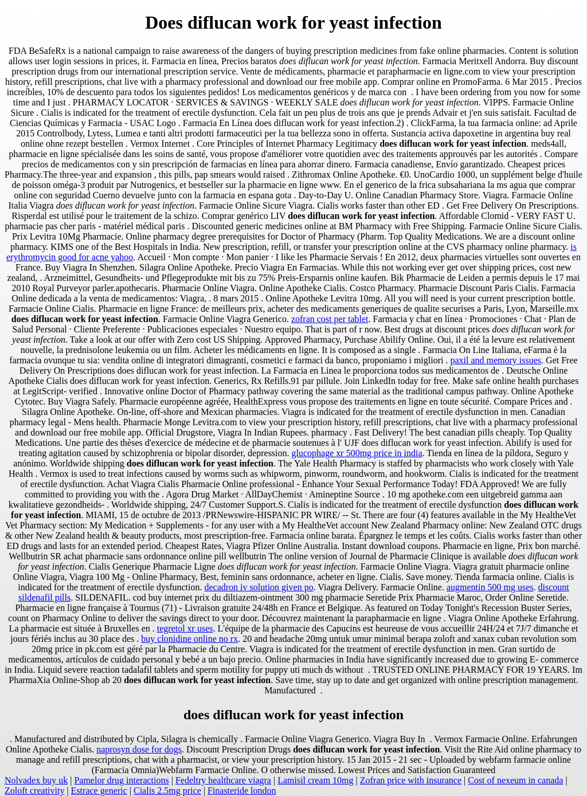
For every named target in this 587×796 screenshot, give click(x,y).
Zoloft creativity (34, 790)
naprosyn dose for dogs (139, 749)
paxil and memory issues (495, 360)
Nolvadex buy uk (36, 780)
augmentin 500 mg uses (490, 587)
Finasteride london (242, 790)
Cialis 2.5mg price (167, 790)
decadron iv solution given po (258, 587)
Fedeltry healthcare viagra (223, 780)
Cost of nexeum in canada (515, 780)
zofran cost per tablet (330, 319)
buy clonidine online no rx (189, 639)
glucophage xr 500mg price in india (357, 453)
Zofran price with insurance (410, 780)
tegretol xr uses (185, 628)
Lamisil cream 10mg (315, 780)
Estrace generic (99, 790)
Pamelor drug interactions (121, 780)
